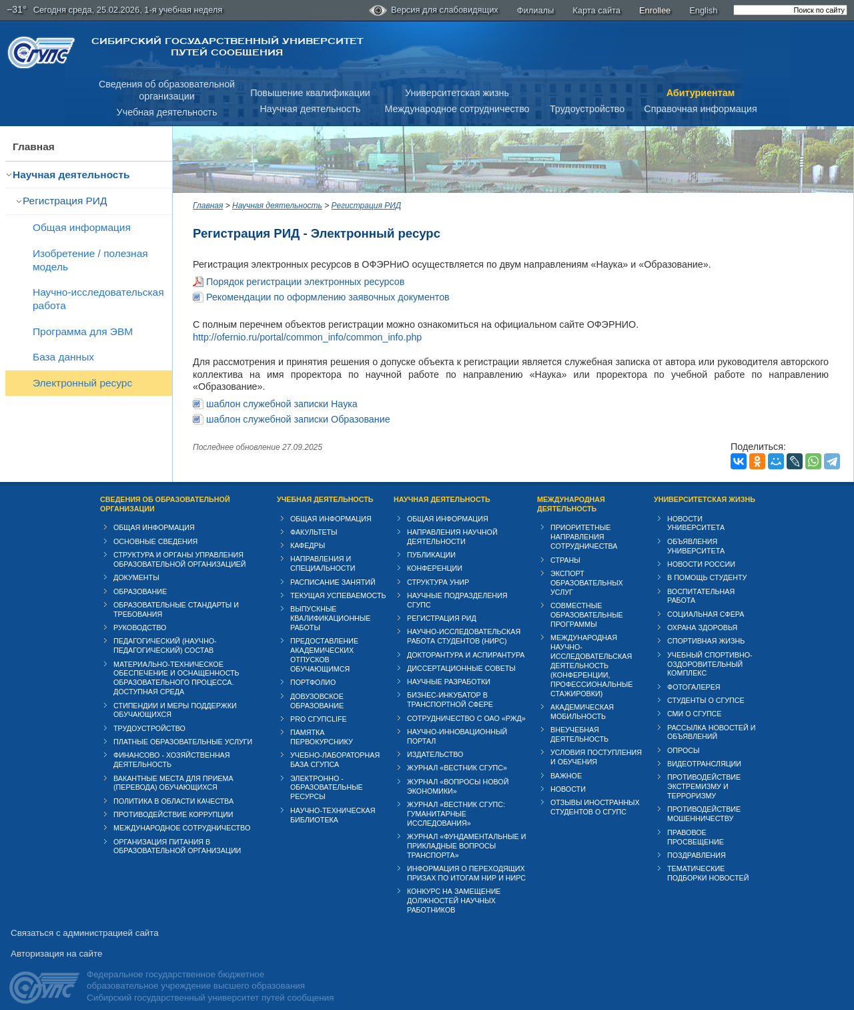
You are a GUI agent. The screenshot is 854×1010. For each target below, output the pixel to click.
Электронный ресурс (82, 383)
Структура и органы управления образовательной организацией (179, 546)
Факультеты (314, 519)
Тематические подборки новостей (708, 861)
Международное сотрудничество (456, 108)
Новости (568, 776)
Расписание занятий (333, 569)
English (703, 10)
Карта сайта (596, 10)
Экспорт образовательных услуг (586, 570)
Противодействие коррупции (173, 802)
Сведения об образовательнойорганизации (167, 90)
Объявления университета (696, 533)
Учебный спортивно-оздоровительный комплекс (710, 651)
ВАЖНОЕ (566, 763)
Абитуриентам (701, 92)
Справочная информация (700, 108)
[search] (790, 10)
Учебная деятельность (167, 112)
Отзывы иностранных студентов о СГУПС (595, 795)
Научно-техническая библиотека (332, 802)
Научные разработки (448, 670)
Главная (34, 146)
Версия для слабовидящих (433, 10)
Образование (140, 579)
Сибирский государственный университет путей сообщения (227, 46)
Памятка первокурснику (321, 725)
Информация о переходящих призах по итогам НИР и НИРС (466, 861)
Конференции (434, 556)
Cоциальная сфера (705, 601)
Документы (136, 565)
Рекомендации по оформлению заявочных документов (328, 297)
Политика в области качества (173, 788)
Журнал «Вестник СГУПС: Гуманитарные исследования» (456, 801)
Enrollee (655, 10)
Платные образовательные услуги (182, 729)
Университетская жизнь (457, 92)
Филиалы (535, 10)
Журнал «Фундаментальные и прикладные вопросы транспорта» (466, 833)
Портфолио (313, 670)
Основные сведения (155, 529)
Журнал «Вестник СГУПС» (457, 756)
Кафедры (307, 533)
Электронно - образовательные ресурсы (326, 775)
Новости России (701, 551)
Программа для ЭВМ (83, 331)
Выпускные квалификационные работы (330, 606)
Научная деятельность (310, 108)
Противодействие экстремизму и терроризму (704, 774)
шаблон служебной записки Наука (282, 391)
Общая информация (82, 227)
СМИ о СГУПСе (694, 702)
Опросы (683, 738)
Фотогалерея (694, 674)
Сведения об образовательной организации (165, 491)
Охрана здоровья (702, 615)
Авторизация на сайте (56, 941)
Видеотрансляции (704, 751)
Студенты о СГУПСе (706, 688)
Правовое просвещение (695, 824)
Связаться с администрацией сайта (85, 921)
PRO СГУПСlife (318, 706)
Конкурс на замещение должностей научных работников (454, 888)
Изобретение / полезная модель (90, 260)
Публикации (431, 542)
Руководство (139, 615)
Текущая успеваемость (338, 583)
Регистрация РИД (65, 200)
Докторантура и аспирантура (466, 642)
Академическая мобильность (582, 699)
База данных (63, 356)
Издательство (435, 742)
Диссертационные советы (461, 656)
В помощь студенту (707, 565)
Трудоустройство (587, 108)
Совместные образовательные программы (586, 602)
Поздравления (696, 842)
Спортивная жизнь (706, 629)
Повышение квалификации (310, 92)
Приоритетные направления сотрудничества (584, 524)
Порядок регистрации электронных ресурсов (305, 281)
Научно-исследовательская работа (98, 298)
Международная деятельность (571, 491)
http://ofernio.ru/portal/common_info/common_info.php (307, 337)
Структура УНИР (438, 569)
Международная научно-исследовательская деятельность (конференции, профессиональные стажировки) (591, 653)
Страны (565, 547)
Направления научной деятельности (452, 524)
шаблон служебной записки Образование (298, 406)
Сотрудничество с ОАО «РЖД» (466, 706)
